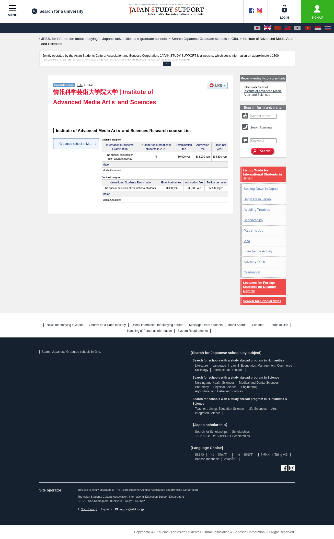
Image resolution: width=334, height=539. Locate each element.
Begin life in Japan (257, 199)
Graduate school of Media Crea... (79, 144)
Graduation (252, 272)
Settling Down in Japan (261, 189)
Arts (274, 409)
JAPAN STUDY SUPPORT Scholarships (222, 436)
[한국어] (297, 28)
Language (219, 365)
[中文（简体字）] (277, 28)
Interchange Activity (258, 251)
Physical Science (225, 387)
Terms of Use (279, 325)
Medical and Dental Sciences (259, 382)
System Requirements (193, 331)
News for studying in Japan (65, 325)
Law (233, 365)
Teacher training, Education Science (219, 409)
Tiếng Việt (281, 454)
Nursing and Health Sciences (215, 382)
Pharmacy (202, 387)
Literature (201, 365)
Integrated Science (208, 413)
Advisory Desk (254, 262)
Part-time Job (253, 230)
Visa (247, 241)
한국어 (265, 454)
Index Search (237, 325)
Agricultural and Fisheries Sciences (219, 391)
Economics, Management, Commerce (266, 365)
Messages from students (206, 325)
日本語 (199, 454)
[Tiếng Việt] (308, 28)
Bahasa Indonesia (207, 459)
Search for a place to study (107, 325)
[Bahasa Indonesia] (317, 28)
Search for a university (58, 11)
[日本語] (257, 28)
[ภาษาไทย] (327, 28)
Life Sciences (257, 409)
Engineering (249, 387)
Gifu (80, 85)
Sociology (201, 370)
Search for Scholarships (262, 301)
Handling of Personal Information (149, 331)
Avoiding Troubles (257, 210)
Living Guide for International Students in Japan (262, 174)
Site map (258, 325)
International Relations (228, 370)
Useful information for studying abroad (157, 325)
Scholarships (253, 220)
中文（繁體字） (245, 454)
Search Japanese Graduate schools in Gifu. (71, 352)
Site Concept (87, 509)
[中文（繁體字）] (287, 28)
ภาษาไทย (230, 459)
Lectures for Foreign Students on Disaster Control (259, 287)
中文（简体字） (219, 454)
